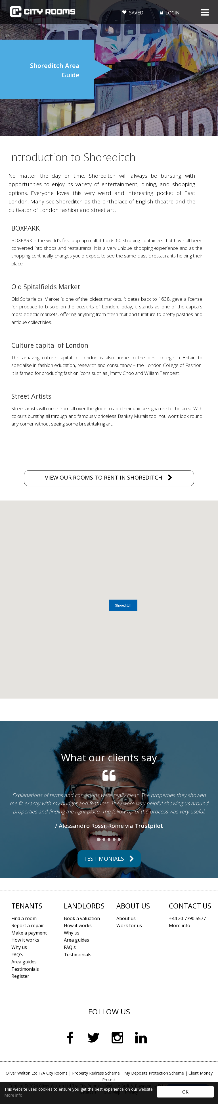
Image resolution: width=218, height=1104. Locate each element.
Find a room (24, 918)
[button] (123, 605)
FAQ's (17, 954)
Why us (19, 947)
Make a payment (29, 933)
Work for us (129, 925)
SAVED (132, 11)
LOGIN (169, 13)
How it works (25, 940)
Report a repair (27, 925)
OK (185, 1092)
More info (13, 1095)
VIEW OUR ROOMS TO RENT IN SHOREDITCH (103, 477)
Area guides (24, 962)
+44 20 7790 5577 (187, 918)
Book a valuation (82, 918)
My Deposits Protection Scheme (154, 1073)
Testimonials (103, 858)
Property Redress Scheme (96, 1073)
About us (126, 918)
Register (20, 976)
